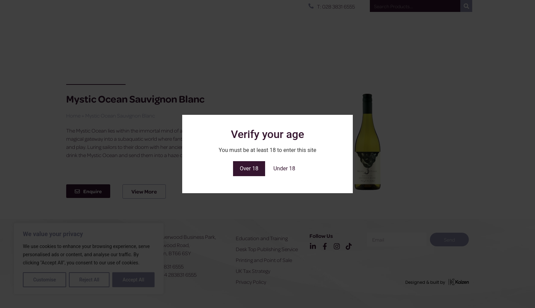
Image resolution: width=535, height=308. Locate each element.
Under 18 (284, 168)
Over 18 (249, 168)
